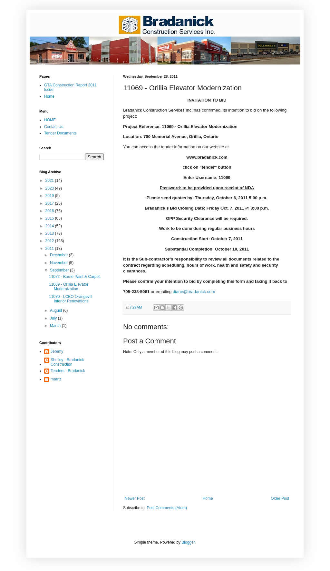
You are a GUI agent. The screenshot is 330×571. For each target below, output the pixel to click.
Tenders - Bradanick (68, 371)
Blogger (188, 542)
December (59, 255)
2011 (50, 248)
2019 (50, 195)
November (59, 263)
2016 (50, 211)
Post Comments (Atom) (167, 508)
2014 (50, 226)
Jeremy (57, 351)
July (54, 318)
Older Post (280, 498)
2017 (50, 203)
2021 (50, 180)
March (56, 325)
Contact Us (53, 126)
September (60, 270)
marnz (56, 379)
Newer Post (135, 498)
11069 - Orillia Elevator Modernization (68, 286)
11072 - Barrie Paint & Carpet (74, 276)
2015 (50, 218)
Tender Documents (60, 133)
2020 (50, 188)
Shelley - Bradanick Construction (67, 362)
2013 (50, 233)
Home (208, 498)
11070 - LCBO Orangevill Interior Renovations (70, 298)
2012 (50, 241)
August (56, 310)
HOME (50, 120)
